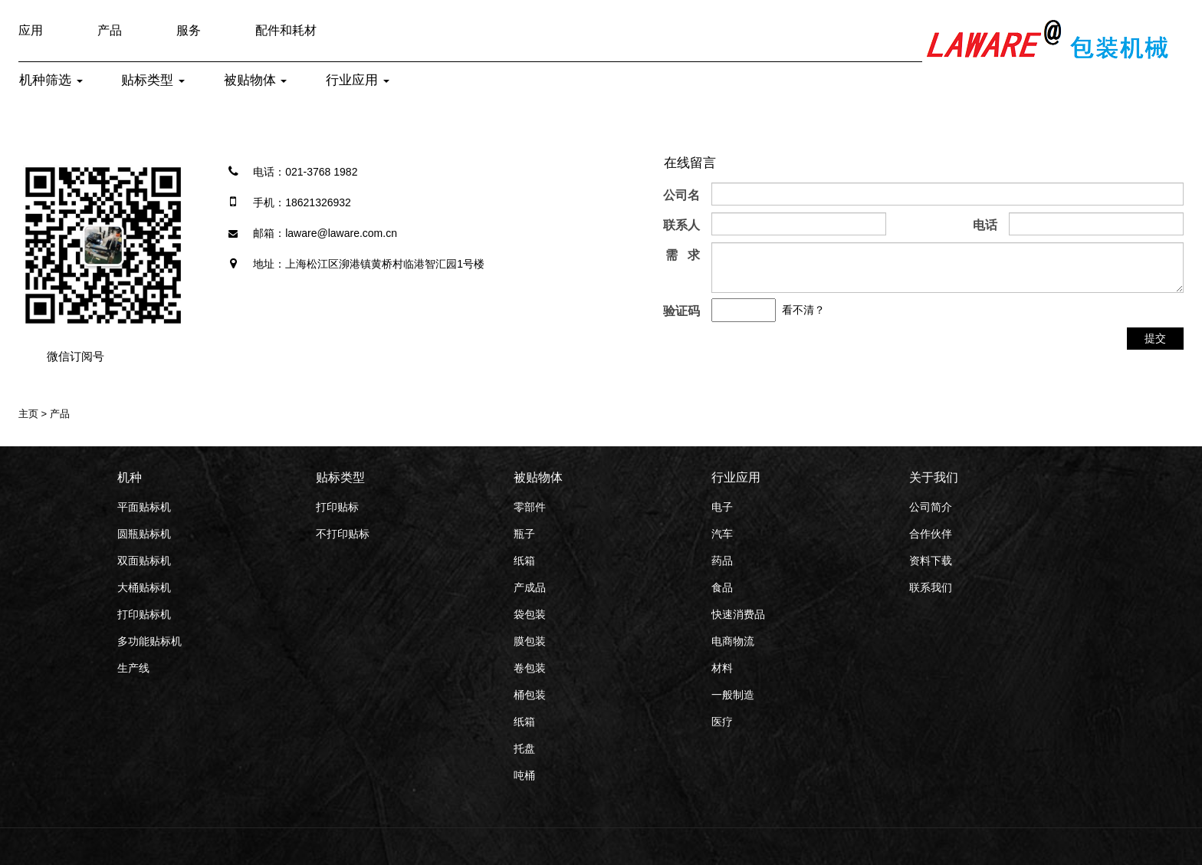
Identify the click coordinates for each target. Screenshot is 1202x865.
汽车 (722, 534)
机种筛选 (51, 80)
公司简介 (930, 507)
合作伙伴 (930, 534)
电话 (985, 225)
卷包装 (530, 668)
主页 (28, 413)
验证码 (681, 310)
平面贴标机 (144, 507)
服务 (188, 30)
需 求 (682, 254)
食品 (722, 587)
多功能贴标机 (149, 641)
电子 (722, 507)
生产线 (133, 668)
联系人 (681, 225)
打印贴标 (337, 507)
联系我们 (930, 587)
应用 (30, 30)
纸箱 (524, 560)
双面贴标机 (144, 560)
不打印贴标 (342, 534)
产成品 (530, 587)
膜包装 (530, 641)
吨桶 (524, 775)
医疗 (722, 721)
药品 (722, 560)
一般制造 (732, 695)
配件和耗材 (286, 30)
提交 (1155, 338)
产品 (109, 30)
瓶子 (524, 534)
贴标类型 (153, 80)
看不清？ (803, 310)
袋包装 (530, 614)
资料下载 (930, 560)
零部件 (530, 507)
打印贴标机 (144, 614)
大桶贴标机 (144, 587)
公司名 (681, 195)
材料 (722, 668)
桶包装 (530, 695)
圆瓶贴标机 (144, 534)
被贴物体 (255, 80)
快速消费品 (738, 614)
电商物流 (732, 641)
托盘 (524, 748)
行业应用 (357, 80)
